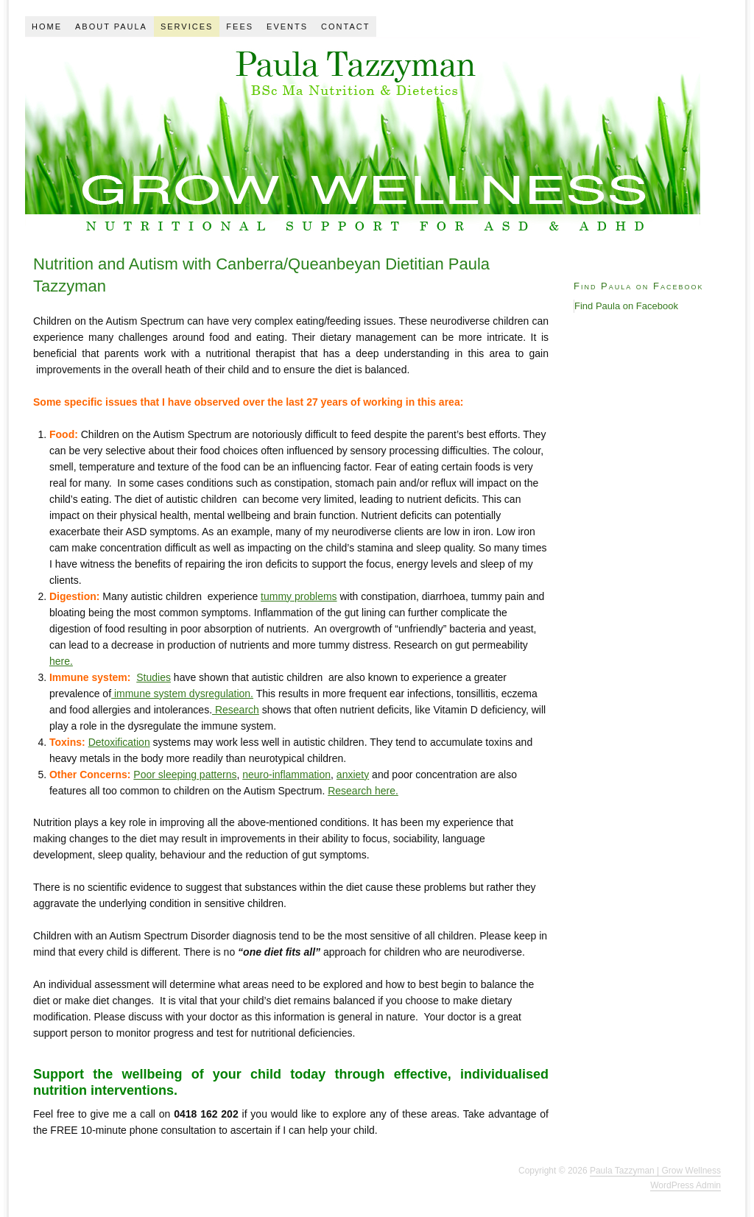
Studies (153, 677)
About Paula (111, 26)
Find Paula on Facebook (638, 286)
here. (61, 661)
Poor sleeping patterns (184, 774)
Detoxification (119, 742)
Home (47, 26)
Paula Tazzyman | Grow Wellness (655, 1170)
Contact (345, 26)
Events (287, 26)
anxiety (353, 774)
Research (235, 710)
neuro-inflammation (286, 774)
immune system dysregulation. (182, 693)
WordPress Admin (685, 1185)
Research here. (363, 791)
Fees (239, 26)
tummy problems (299, 596)
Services (187, 26)
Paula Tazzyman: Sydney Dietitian (362, 137)
